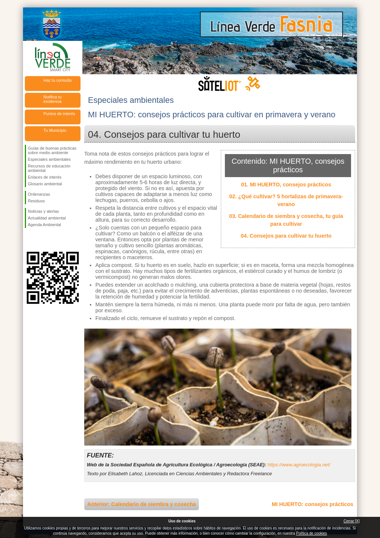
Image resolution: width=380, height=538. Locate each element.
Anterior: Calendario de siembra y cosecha (141, 504)
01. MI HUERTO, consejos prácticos (286, 185)
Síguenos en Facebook (29, 239)
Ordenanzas (39, 194)
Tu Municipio (54, 130)
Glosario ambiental (45, 184)
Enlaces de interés (45, 177)
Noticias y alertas (43, 211)
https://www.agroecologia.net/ (299, 464)
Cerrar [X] (352, 521)
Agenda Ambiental (44, 224)
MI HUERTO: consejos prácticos (312, 504)
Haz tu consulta (57, 80)
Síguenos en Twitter (41, 239)
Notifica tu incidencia (52, 99)
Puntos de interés (59, 113)
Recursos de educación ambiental (49, 168)
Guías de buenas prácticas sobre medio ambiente (52, 150)
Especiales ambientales (49, 159)
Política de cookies (311, 533)
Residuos (36, 201)
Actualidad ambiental (47, 218)
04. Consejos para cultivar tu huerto (286, 236)
